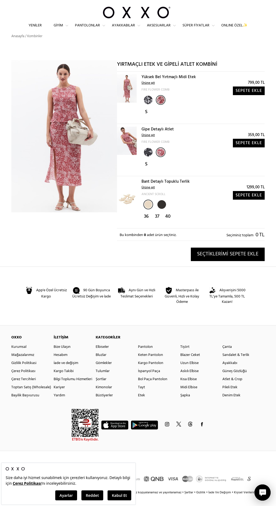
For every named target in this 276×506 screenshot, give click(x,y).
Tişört (184, 356)
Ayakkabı (229, 372)
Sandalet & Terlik (235, 364)
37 (157, 226)
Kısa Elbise (188, 389)
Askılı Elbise (189, 380)
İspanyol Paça (149, 380)
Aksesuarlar (159, 30)
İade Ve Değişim (219, 502)
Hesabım (60, 364)
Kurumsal (18, 356)
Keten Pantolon (150, 364)
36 (146, 226)
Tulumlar (103, 380)
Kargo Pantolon (150, 372)
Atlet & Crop (232, 389)
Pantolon (145, 356)
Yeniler (35, 30)
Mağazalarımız (22, 364)
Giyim (58, 30)
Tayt (141, 397)
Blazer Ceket (190, 364)
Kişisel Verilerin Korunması (252, 502)
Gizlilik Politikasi (23, 372)
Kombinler (34, 45)
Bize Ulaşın (62, 356)
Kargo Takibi (64, 380)
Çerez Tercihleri (23, 389)
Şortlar (101, 389)
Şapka (185, 405)
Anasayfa (17, 45)
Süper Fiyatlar (195, 30)
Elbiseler (102, 356)
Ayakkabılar (123, 30)
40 (168, 226)
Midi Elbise (188, 397)
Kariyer (59, 397)
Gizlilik (201, 502)
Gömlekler (104, 372)
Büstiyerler (104, 405)
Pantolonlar (87, 30)
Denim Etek (231, 405)
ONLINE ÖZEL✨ (234, 30)
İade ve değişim (66, 372)
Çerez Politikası (23, 380)
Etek (141, 405)
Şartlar (189, 502)
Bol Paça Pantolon (152, 389)
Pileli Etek (229, 397)
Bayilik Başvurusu (25, 405)
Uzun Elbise (189, 372)
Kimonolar (104, 397)
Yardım (59, 405)
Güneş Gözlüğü (234, 380)
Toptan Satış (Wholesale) (31, 397)
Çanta (227, 356)
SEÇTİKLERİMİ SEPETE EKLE (227, 263)
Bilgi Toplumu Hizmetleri (73, 389)
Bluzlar (101, 364)
